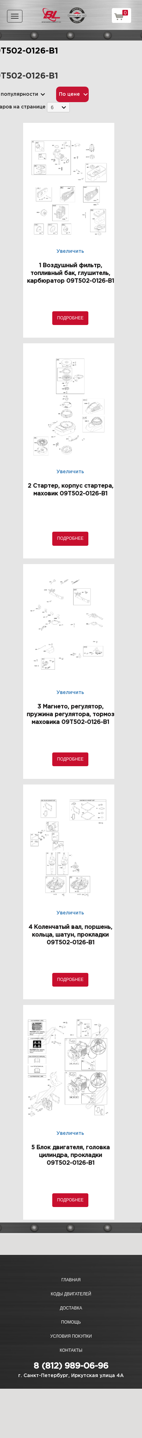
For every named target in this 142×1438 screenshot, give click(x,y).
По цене (69, 94)
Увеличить (70, 251)
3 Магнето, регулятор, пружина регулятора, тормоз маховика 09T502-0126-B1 (70, 714)
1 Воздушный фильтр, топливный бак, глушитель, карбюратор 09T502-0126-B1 (70, 273)
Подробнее (70, 317)
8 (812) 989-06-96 (71, 1366)
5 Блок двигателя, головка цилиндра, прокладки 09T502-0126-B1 (70, 1155)
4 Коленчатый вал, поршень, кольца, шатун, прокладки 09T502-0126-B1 (70, 935)
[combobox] (58, 107)
